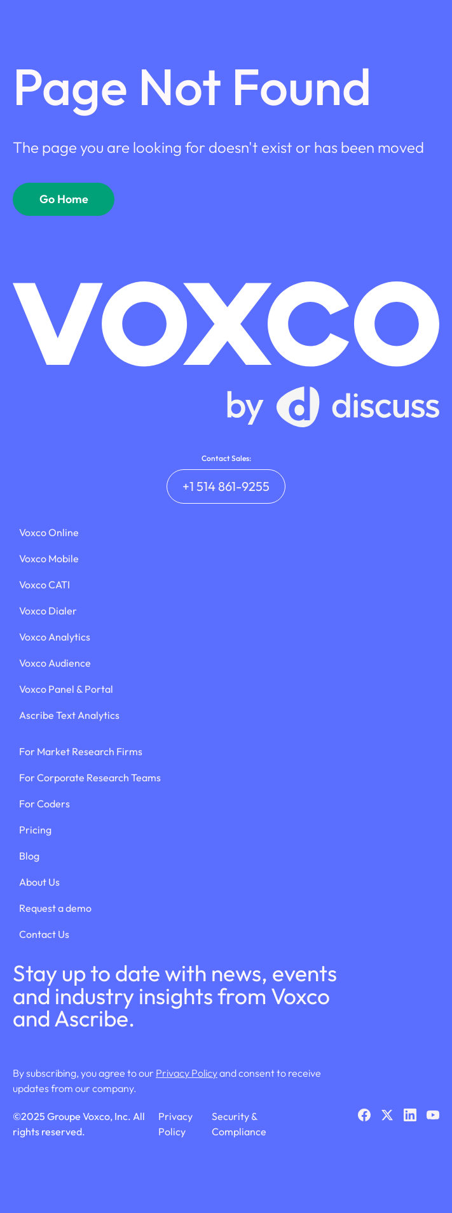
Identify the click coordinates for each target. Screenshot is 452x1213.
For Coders (44, 803)
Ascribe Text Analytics (69, 715)
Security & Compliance (239, 1124)
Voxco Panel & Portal (66, 689)
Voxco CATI (44, 584)
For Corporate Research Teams (90, 777)
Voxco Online (49, 532)
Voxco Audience (55, 662)
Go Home (63, 199)
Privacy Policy (186, 1073)
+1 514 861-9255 (226, 486)
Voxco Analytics (54, 636)
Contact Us (44, 934)
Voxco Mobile (49, 558)
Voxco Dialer (48, 610)
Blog (29, 855)
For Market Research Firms (80, 751)
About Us (39, 882)
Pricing (35, 829)
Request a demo (55, 908)
